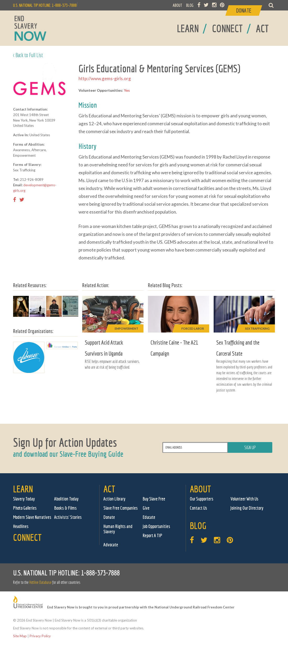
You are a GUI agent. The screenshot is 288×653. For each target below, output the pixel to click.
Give (146, 508)
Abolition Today (66, 499)
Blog (198, 525)
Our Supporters (201, 499)
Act (109, 488)
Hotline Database (40, 582)
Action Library (114, 499)
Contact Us (198, 508)
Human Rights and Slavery (117, 529)
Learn (23, 488)
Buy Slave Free (154, 499)
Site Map (20, 636)
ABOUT (177, 5)
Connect (27, 537)
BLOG (189, 5)
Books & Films (65, 508)
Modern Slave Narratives (32, 517)
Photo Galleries (25, 508)
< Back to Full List (28, 55)
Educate (149, 517)
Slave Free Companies (120, 508)
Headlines (21, 526)
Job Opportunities (156, 526)
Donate (109, 517)
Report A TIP (152, 535)
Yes (127, 90)
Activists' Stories (68, 517)
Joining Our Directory (246, 508)
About (200, 488)
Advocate (110, 544)
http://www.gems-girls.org (105, 78)
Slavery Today (24, 499)
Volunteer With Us (244, 499)
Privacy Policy (40, 636)
